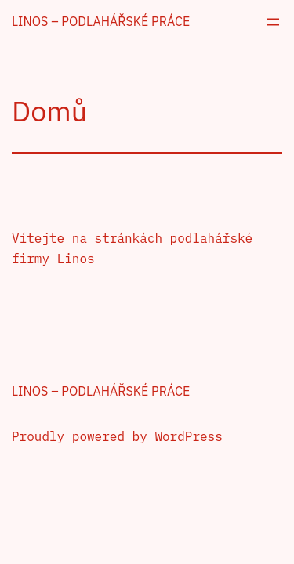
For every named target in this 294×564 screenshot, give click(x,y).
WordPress (188, 436)
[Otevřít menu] (272, 22)
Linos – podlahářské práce (101, 21)
